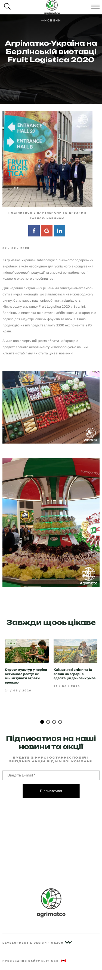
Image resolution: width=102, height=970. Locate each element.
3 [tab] (54, 712)
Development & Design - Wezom (37, 942)
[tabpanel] (26, 655)
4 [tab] (60, 712)
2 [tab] (48, 712)
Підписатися (51, 781)
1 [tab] (42, 712)
